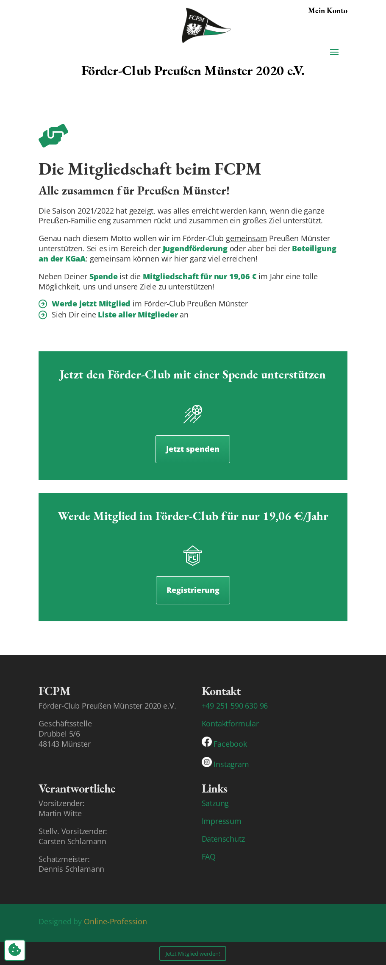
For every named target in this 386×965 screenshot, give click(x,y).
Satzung (215, 803)
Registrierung (193, 590)
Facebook (230, 744)
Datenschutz (223, 839)
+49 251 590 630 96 (235, 706)
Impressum (222, 821)
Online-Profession (115, 921)
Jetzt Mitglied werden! (193, 953)
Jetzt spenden (192, 449)
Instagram (231, 764)
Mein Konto (327, 10)
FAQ (209, 856)
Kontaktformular (230, 723)
